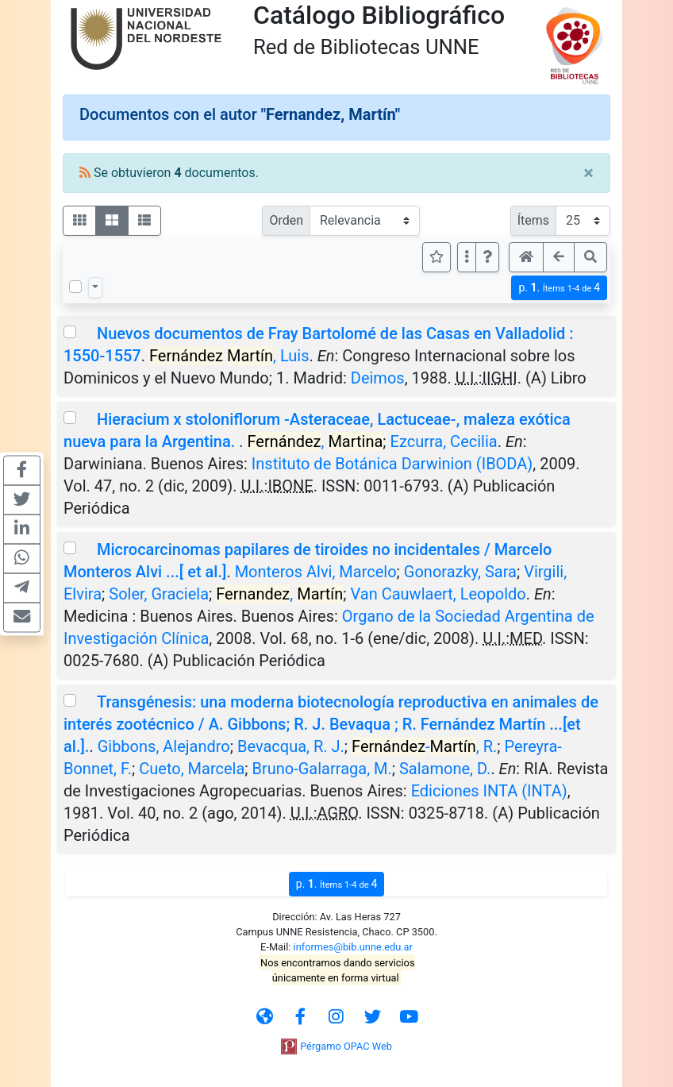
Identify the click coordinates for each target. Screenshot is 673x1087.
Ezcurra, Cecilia (444, 441)
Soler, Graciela (159, 593)
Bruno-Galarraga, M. (322, 768)
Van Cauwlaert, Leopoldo (438, 593)
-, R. (424, 746)
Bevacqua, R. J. (290, 746)
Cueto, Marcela (191, 768)
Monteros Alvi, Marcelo (316, 571)
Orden (286, 220)
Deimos (378, 377)
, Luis (229, 355)
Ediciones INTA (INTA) (489, 790)
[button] (487, 257)
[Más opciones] (466, 257)
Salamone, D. (444, 768)
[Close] (588, 173)
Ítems (533, 220)
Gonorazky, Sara (460, 571)
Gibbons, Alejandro (164, 746)
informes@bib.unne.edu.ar (353, 947)
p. (559, 287)
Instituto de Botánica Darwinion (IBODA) (392, 463)
